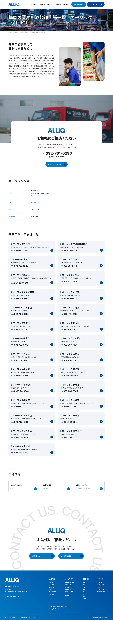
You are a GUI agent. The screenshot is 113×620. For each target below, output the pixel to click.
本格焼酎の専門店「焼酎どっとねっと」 (60, 607)
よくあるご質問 (72, 555)
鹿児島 (84, 598)
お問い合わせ (80, 4)
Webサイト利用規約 (10, 617)
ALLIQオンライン (97, 4)
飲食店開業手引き (69, 587)
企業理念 (51, 587)
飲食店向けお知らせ (102, 592)
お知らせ (100, 579)
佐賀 (84, 587)
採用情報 (42, 4)
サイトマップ (31, 617)
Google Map (34, 196)
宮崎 (84, 596)
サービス (50, 4)
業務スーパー (68, 585)
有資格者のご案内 (69, 582)
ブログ (99, 587)
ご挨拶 (51, 582)
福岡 (84, 582)
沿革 (50, 589)
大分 (84, 589)
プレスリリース (101, 589)
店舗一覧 (66, 4)
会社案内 (34, 4)
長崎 (84, 585)
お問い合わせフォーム (57, 164)
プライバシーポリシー (21, 617)
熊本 (84, 594)
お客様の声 (68, 589)
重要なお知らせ (101, 585)
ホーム (10, 32)
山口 (84, 592)
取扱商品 (58, 4)
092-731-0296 (35, 202)
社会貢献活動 (52, 592)
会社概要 (51, 585)
